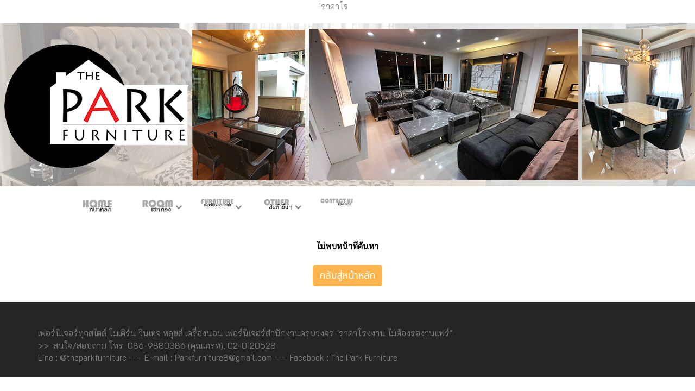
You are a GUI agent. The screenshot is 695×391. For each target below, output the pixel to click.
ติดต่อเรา (336, 208)
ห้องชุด (157, 208)
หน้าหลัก (97, 208)
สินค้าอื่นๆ (277, 208)
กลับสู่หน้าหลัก (348, 275)
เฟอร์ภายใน (217, 208)
